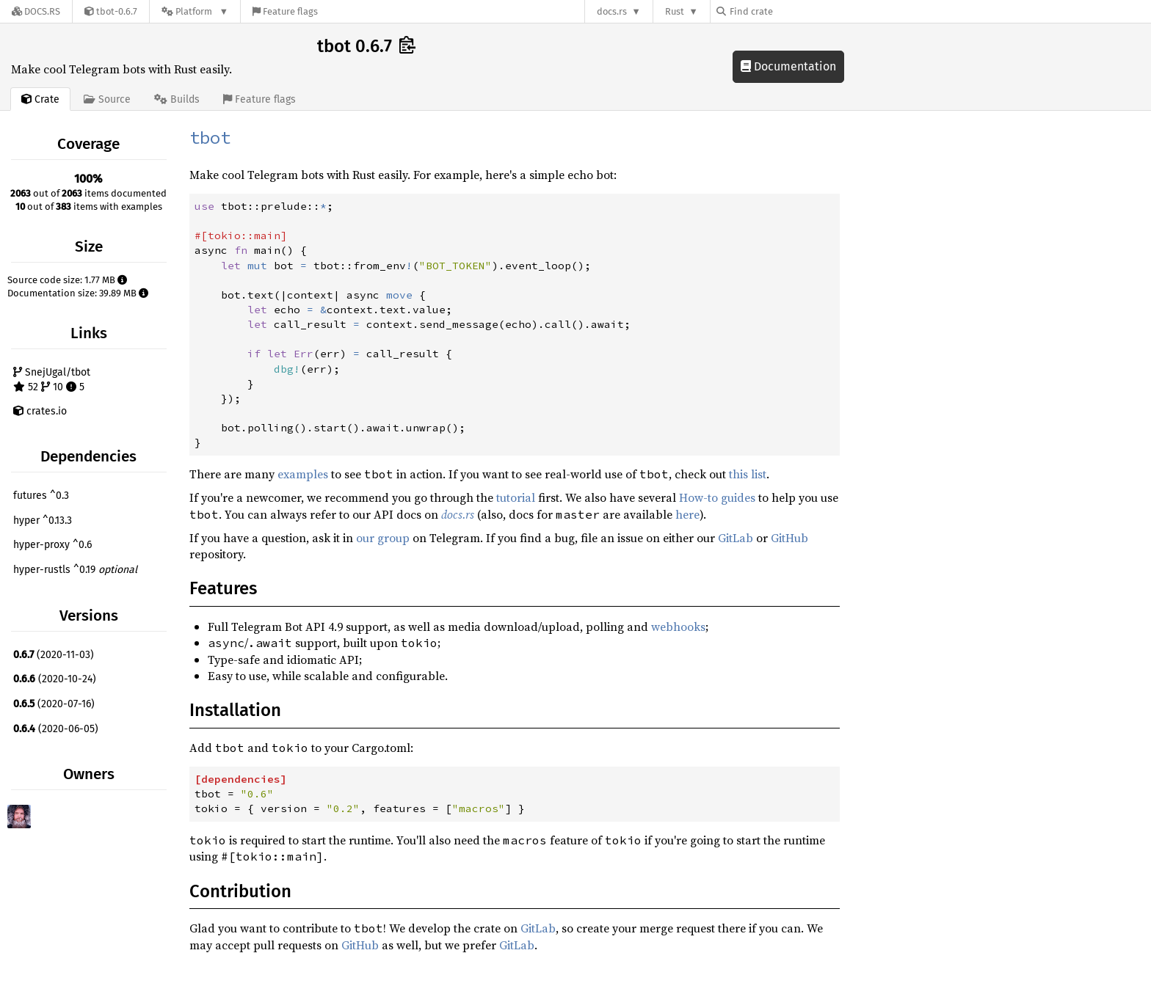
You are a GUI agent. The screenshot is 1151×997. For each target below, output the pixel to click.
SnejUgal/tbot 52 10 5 (51, 379)
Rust (674, 11)
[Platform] (195, 11)
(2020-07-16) (54, 704)
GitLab (735, 538)
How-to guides (717, 497)
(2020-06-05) (55, 729)
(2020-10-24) (54, 679)
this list (747, 474)
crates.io (40, 411)
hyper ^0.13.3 (42, 520)
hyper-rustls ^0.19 (75, 569)
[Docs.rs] (36, 11)
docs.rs (612, 11)
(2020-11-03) (53, 655)
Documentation (788, 66)
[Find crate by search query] (790, 11)
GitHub (789, 538)
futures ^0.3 (41, 495)
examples (302, 474)
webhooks (678, 626)
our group (383, 538)
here (687, 514)
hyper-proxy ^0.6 (52, 544)
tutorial (515, 497)
